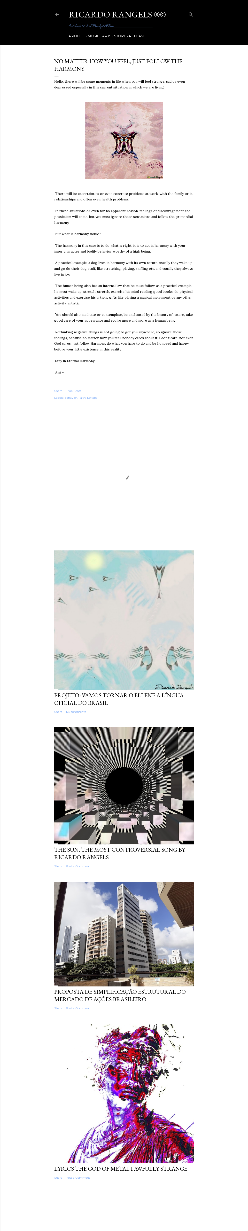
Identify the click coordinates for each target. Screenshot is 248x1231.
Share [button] (58, 391)
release (137, 36)
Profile (77, 36)
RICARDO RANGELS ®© (117, 14)
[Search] (191, 13)
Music (94, 36)
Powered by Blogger (124, 1208)
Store (120, 36)
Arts (106, 36)
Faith (82, 397)
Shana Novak (137, 1217)
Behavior (70, 397)
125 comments (76, 712)
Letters (92, 397)
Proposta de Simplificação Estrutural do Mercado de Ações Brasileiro (120, 995)
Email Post (73, 391)
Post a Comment (78, 866)
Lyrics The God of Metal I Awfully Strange (120, 1168)
